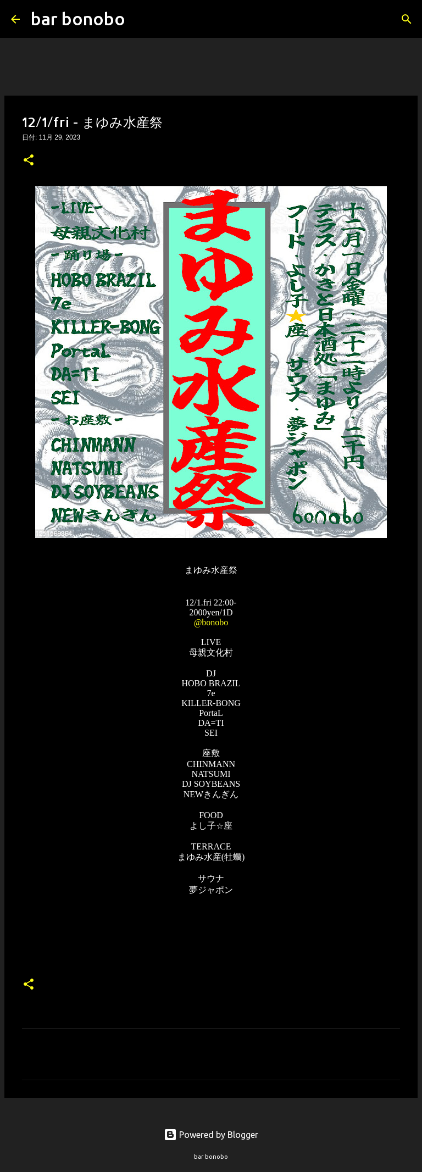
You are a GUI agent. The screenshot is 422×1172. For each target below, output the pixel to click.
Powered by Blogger (211, 1135)
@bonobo (211, 622)
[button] (28, 161)
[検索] (140, 19)
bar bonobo (78, 19)
